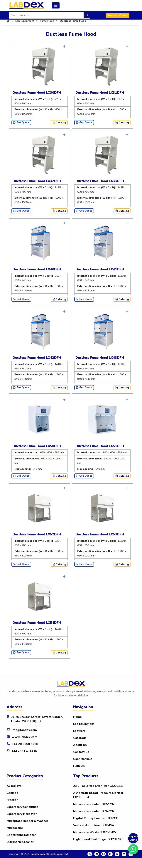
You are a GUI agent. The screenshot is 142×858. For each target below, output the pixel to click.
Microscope (15, 828)
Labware (79, 731)
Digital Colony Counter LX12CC (95, 818)
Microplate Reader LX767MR (93, 811)
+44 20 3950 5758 (25, 744)
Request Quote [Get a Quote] (133, 838)
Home (77, 717)
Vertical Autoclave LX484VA (93, 825)
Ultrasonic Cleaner (20, 842)
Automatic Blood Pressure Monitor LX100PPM (98, 795)
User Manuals (82, 759)
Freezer (12, 800)
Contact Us (81, 752)
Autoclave (14, 786)
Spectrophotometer (21, 835)
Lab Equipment (83, 724)
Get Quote (21, 122)
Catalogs (80, 738)
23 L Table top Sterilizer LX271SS (98, 786)
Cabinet (12, 793)
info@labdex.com (24, 730)
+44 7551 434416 (24, 751)
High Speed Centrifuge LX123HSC (97, 839)
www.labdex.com (24, 737)
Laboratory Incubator (22, 814)
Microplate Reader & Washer (27, 821)
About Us (80, 745)
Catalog (59, 122)
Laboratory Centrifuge (22, 807)
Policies (79, 766)
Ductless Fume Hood (73, 21)
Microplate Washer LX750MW (94, 832)
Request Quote (117, 15)
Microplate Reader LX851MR (93, 804)
